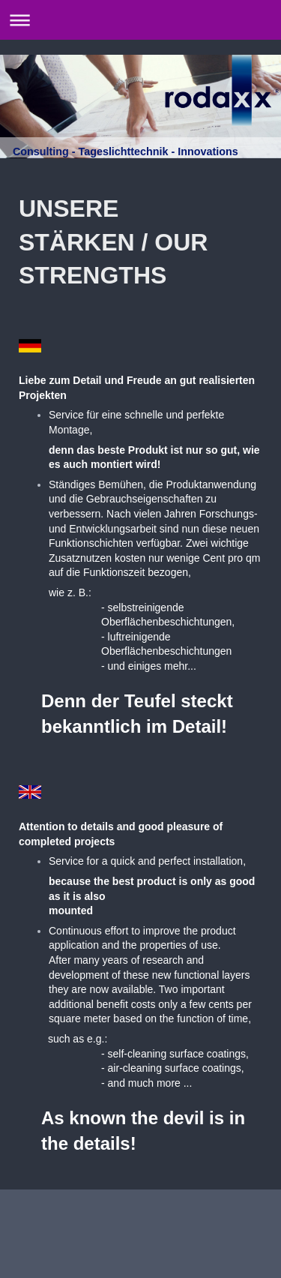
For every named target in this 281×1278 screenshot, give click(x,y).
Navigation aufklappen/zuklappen (140, 20)
